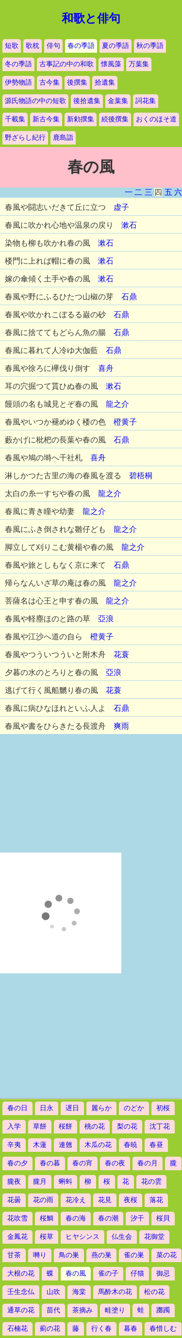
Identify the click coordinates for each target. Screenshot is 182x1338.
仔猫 (137, 1273)
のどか (134, 1108)
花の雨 (43, 1200)
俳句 (53, 45)
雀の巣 (134, 1255)
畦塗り (115, 1310)
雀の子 (108, 1273)
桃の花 (94, 1126)
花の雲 (151, 1181)
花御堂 (154, 1236)
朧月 (40, 1181)
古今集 (49, 82)
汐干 (137, 1218)
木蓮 (40, 1144)
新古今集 (46, 119)
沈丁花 (159, 1126)
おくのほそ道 (156, 119)
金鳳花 (17, 1236)
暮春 (130, 1328)
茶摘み (82, 1310)
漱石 (129, 225)
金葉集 (118, 100)
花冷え (76, 1200)
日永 (46, 1108)
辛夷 (14, 1144)
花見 (105, 1200)
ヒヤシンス (82, 1236)
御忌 (163, 1273)
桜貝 (163, 1218)
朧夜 (14, 1181)
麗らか (101, 1108)
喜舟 (106, 368)
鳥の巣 (69, 1255)
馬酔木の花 (115, 1291)
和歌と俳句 (91, 18)
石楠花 (17, 1328)
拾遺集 (105, 82)
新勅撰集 (80, 119)
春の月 (147, 1163)
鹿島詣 (63, 137)
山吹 (53, 1291)
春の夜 (115, 1163)
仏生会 (122, 1236)
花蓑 (121, 654)
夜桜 (130, 1200)
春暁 (130, 1144)
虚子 (121, 207)
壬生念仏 (20, 1291)
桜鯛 (46, 1218)
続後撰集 (115, 119)
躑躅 (163, 1310)
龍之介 (117, 404)
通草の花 (20, 1310)
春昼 (156, 1144)
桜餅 (65, 1126)
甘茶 (14, 1255)
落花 (156, 1200)
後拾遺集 (86, 100)
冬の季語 (18, 64)
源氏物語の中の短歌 (35, 100)
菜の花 (166, 1255)
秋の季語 (150, 45)
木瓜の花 (98, 1144)
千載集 (15, 119)
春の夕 (17, 1163)
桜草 (46, 1236)
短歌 (11, 45)
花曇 (14, 1200)
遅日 (72, 1108)
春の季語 (81, 45)
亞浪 (106, 619)
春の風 (76, 1273)
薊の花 (50, 1328)
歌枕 (32, 45)
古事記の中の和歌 (66, 64)
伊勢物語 (18, 82)
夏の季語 (115, 45)
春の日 (17, 1108)
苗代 (53, 1310)
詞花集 (145, 100)
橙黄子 (125, 422)
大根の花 (20, 1273)
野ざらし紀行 (25, 137)
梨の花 (127, 1126)
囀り (40, 1255)
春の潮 (108, 1218)
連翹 (65, 1144)
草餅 (40, 1126)
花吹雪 (17, 1218)
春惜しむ (163, 1328)
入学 (14, 1126)
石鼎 (129, 297)
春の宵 (82, 1163)
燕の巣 (101, 1255)
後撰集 (77, 82)
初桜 (163, 1108)
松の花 (154, 1291)
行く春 (101, 1328)
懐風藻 (111, 64)
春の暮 (50, 1163)
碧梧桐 (140, 475)
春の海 (76, 1218)
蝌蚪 (65, 1181)
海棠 (79, 1291)
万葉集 (139, 64)
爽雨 (121, 726)
